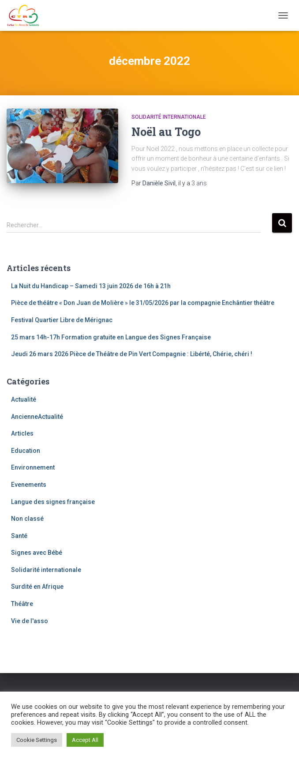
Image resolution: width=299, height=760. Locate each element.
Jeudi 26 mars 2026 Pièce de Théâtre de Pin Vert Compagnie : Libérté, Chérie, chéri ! (131, 353)
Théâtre (22, 603)
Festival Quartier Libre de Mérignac (61, 320)
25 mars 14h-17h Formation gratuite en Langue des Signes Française (111, 337)
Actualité (23, 399)
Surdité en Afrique (37, 586)
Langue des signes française (53, 501)
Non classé (27, 518)
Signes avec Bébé (36, 552)
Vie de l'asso (29, 621)
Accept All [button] (85, 740)
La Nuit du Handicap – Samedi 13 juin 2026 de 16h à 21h (91, 286)
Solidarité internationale (168, 117)
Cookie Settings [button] (36, 740)
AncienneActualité (37, 416)
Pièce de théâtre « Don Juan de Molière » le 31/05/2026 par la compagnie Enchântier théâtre (142, 302)
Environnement (33, 467)
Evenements (28, 484)
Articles (22, 433)
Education (25, 450)
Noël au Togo (166, 131)
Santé (19, 535)
